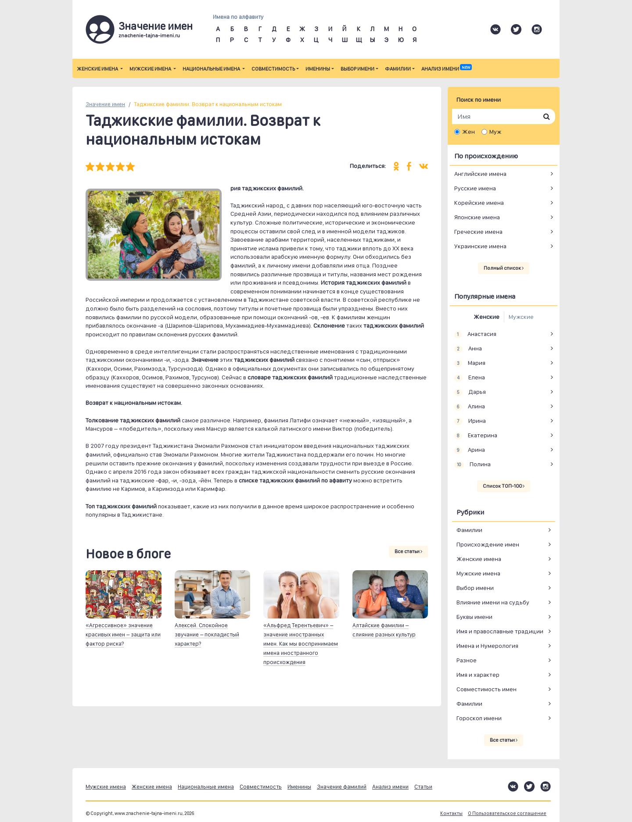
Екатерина (475, 436)
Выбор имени (357, 69)
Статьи (423, 786)
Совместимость (273, 69)
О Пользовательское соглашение (507, 813)
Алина (469, 407)
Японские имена (477, 217)
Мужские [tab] (521, 316)
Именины (317, 69)
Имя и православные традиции (499, 631)
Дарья (470, 392)
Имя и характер (477, 674)
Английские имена (480, 173)
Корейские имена (479, 202)
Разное (466, 660)
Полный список (504, 268)
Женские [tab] (486, 316)
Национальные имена (212, 69)
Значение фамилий (341, 786)
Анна (468, 349)
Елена (469, 378)
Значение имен (105, 104)
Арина (469, 450)
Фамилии (398, 69)
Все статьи (408, 551)
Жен (468, 131)
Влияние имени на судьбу (492, 602)
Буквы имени (474, 616)
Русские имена (475, 188)
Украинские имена (480, 246)
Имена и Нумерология (487, 645)
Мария (469, 363)
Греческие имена (478, 231)
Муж (495, 131)
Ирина (470, 421)
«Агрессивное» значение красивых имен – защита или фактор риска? (123, 634)
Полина (472, 464)
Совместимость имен (486, 689)
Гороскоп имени (479, 718)
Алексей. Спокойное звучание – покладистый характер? (207, 634)
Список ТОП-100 (503, 486)
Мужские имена (150, 69)
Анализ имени (446, 69)
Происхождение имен (487, 544)
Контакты (451, 813)
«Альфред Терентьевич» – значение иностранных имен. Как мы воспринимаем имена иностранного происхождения (300, 643)
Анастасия (475, 334)
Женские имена (98, 69)
